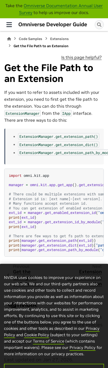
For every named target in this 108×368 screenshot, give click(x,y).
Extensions (59, 39)
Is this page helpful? (81, 57)
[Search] (99, 24)
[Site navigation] (9, 24)
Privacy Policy (83, 354)
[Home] (9, 39)
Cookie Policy (36, 341)
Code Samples (30, 39)
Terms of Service (48, 347)
